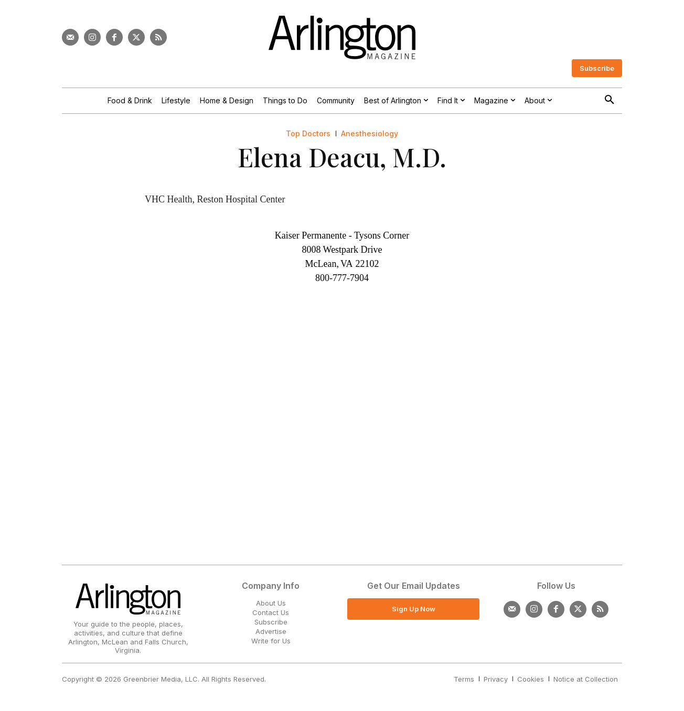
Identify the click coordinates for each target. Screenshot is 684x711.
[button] (609, 100)
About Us (271, 603)
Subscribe (270, 622)
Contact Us (270, 612)
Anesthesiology (369, 133)
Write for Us (271, 641)
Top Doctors (308, 133)
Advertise (270, 631)
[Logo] (342, 37)
